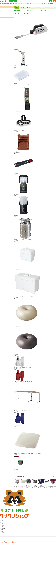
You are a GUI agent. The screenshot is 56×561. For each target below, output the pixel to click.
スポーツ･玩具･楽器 (8, 5)
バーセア (48, 10)
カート (1, 521)
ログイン (1, 519)
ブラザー (39, 10)
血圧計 (42, 10)
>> (14, 475)
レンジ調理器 (29, 10)
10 (14, 474)
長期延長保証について (2, 529)
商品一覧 (4, 5)
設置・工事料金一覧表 (2, 528)
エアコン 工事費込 (23, 10)
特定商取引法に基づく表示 (3, 533)
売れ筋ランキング (2, 524)
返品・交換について (2, 527)
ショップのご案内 (2, 525)
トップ (1, 5)
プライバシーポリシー (2, 532)
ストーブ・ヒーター (34, 10)
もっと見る (52, 476)
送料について (1, 526)
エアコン (45, 10)
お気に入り (1, 520)
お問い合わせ (1, 531)
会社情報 (1, 530)
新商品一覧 (1, 523)
